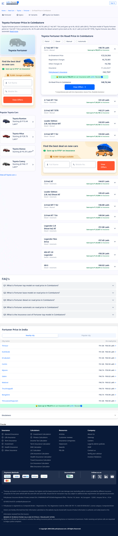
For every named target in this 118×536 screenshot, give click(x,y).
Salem (4, 376)
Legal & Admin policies (96, 444)
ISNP (89, 447)
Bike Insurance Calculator (40, 466)
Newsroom (63, 444)
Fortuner (26, 11)
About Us (91, 434)
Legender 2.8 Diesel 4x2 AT (50, 227)
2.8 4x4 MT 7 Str (51, 205)
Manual (69, 41)
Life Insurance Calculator (39, 453)
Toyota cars (10, 175)
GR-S (46, 265)
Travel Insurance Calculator (40, 460)
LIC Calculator (35, 450)
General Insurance (12, 434)
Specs (19, 15)
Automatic (82, 41)
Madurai (5, 382)
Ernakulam (6, 358)
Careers (90, 441)
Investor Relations (94, 457)
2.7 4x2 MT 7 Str (51, 47)
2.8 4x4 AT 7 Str (51, 215)
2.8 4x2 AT (48, 181)
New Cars (11, 11)
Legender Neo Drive (50, 240)
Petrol (46, 41)
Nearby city (30, 335)
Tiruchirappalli (7, 388)
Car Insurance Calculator (39, 463)
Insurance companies (67, 441)
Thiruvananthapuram (10, 401)
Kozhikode (6, 352)
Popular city (86, 335)
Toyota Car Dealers (51, 15)
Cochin (4, 364)
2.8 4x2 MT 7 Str (51, 134)
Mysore (4, 370)
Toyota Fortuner (17, 50)
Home (4, 11)
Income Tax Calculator (38, 441)
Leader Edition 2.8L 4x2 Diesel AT (52, 193)
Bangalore (6, 395)
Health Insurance (11, 447)
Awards (62, 447)
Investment (9, 444)
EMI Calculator (35, 447)
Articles (62, 434)
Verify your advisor (95, 453)
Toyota (19, 11)
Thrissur (5, 346)
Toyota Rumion (19, 118)
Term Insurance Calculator (40, 444)
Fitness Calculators (40, 437)
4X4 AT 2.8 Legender (48, 253)
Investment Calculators (42, 434)
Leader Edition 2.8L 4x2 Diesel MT (52, 122)
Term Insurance (11, 441)
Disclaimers (6, 415)
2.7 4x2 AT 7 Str (51, 100)
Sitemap (91, 437)
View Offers (78, 87)
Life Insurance (10, 437)
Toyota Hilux (18, 133)
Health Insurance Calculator (41, 457)
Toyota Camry (19, 161)
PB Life (61, 450)
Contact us (92, 450)
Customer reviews (65, 437)
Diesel (57, 41)
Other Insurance (11, 450)
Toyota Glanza (19, 149)
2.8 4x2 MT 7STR (51, 110)
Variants (33, 15)
